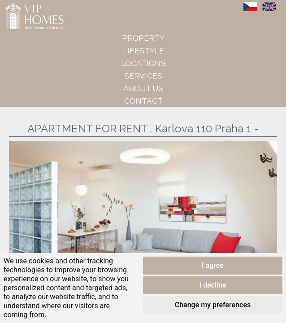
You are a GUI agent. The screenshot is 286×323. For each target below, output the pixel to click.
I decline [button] (212, 285)
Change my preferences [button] (213, 305)
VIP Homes (22, 5)
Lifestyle (143, 50)
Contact (143, 100)
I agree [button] (213, 265)
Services (143, 75)
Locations (143, 63)
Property (143, 38)
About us (143, 88)
